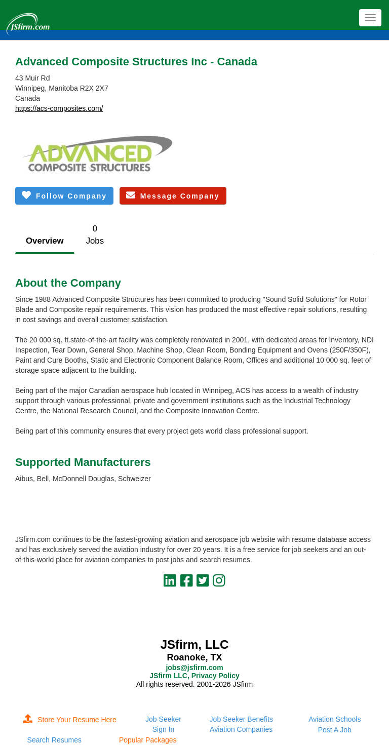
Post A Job (335, 730)
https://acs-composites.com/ (59, 108)
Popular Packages (148, 740)
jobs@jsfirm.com (194, 667)
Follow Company (64, 195)
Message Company (173, 195)
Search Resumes (54, 740)
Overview (45, 241)
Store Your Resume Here (69, 720)
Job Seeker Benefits (241, 719)
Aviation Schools (334, 719)
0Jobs (95, 235)
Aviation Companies (241, 729)
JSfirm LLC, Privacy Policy (194, 676)
